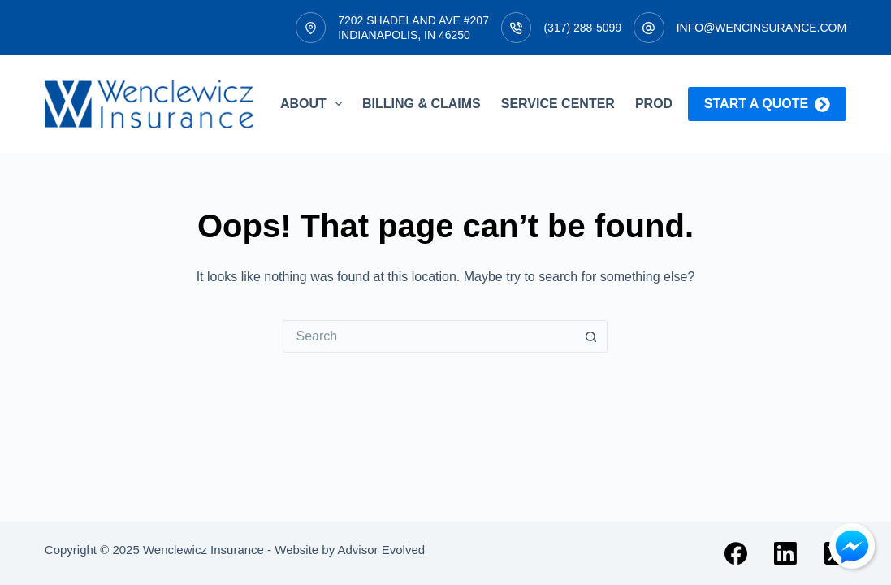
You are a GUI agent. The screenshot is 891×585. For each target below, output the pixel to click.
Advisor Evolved (382, 550)
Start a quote (767, 104)
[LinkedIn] (785, 553)
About (314, 104)
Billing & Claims (421, 103)
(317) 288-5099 (582, 27)
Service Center (558, 103)
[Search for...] (429, 336)
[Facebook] (735, 553)
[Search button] (591, 336)
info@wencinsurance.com (761, 27)
